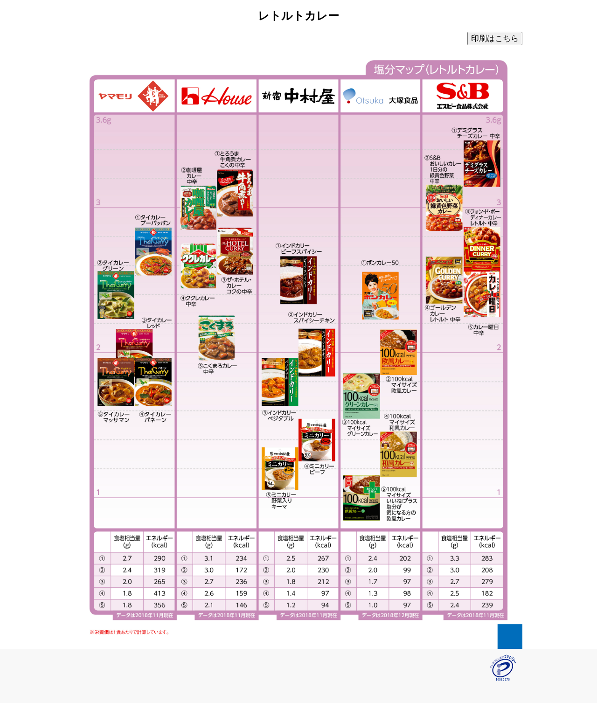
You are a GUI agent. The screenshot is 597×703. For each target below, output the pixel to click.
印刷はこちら (495, 38)
